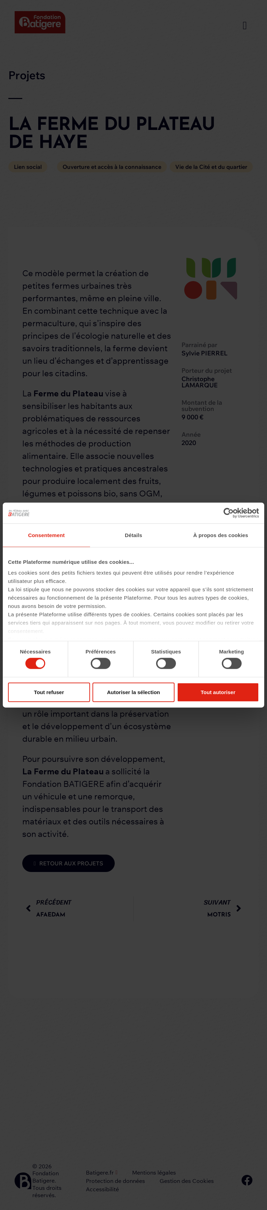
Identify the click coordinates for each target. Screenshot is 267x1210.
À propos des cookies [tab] (220, 535)
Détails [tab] (133, 535)
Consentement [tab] (46, 535)
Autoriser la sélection (133, 692)
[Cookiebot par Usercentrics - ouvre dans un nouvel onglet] (228, 513)
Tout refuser (49, 692)
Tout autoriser (218, 692)
